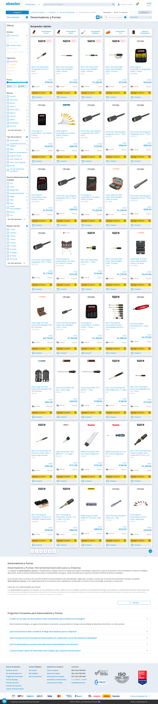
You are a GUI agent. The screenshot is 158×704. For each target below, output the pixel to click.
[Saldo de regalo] (11, 701)
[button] (32, 4)
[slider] (7, 82)
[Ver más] (134, 602)
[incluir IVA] (139, 696)
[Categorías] (17, 12)
